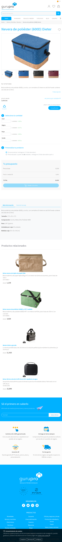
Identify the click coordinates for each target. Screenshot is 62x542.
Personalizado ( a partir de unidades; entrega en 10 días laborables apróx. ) (31, 154)
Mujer (31, 528)
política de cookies (44, 535)
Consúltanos (54, 108)
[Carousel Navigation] (60, 18)
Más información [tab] (8, 205)
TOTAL (5, 180)
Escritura (10, 525)
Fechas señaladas (10, 528)
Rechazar (31, 539)
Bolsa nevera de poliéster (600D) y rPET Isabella (17, 309)
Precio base (6, 168)
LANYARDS (31, 516)
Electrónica (10, 522)
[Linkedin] (37, 505)
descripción (57, 92)
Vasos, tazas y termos (51, 527)
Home (3, 22)
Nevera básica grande (9, 345)
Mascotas (31, 525)
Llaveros (31, 522)
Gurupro (54, 18)
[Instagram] (32, 505)
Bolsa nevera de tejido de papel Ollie (14, 273)
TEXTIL (52, 524)
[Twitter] (28, 505)
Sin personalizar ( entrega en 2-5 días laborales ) (22, 152)
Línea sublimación (31, 519)
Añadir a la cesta (31, 185)
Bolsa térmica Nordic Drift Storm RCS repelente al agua (20, 379)
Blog (47, 18)
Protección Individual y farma (52, 520)
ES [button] (58, 1)
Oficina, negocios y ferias (51, 516)
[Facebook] (23, 505)
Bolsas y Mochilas (10, 519)
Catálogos (40, 18)
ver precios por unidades (53, 98)
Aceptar (23, 539)
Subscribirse (54, 415)
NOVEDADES (17, 18)
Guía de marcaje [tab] (21, 205)
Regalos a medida (29, 18)
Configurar (38, 539)
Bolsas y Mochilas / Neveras (14, 22)
